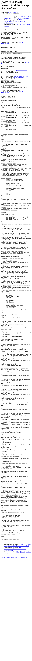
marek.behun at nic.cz (22, 86)
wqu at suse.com (18, 87)
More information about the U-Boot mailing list (14, 659)
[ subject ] (28, 24)
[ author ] (6, 26)
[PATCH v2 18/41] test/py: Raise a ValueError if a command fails (17, 17)
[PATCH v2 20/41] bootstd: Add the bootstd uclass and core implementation (16, 21)
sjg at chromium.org (13, 12)
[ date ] (18, 24)
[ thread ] (22, 24)
